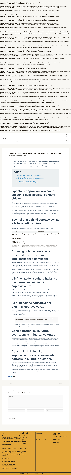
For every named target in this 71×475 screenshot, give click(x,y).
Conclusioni (18, 184)
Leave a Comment (11, 155)
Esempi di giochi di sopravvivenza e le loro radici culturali (26, 177)
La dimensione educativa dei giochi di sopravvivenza (25, 181)
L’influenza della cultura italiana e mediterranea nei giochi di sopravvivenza (29, 179)
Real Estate (55, 136)
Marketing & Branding (45, 136)
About (23, 136)
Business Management (32, 136)
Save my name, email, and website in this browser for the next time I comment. (25, 415)
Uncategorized (19, 155)
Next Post (61, 383)
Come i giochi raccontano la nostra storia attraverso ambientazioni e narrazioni (30, 178)
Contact (18, 141)
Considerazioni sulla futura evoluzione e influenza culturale (27, 182)
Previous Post (10, 383)
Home (17, 136)
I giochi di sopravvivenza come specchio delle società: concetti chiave (28, 175)
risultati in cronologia (30, 235)
